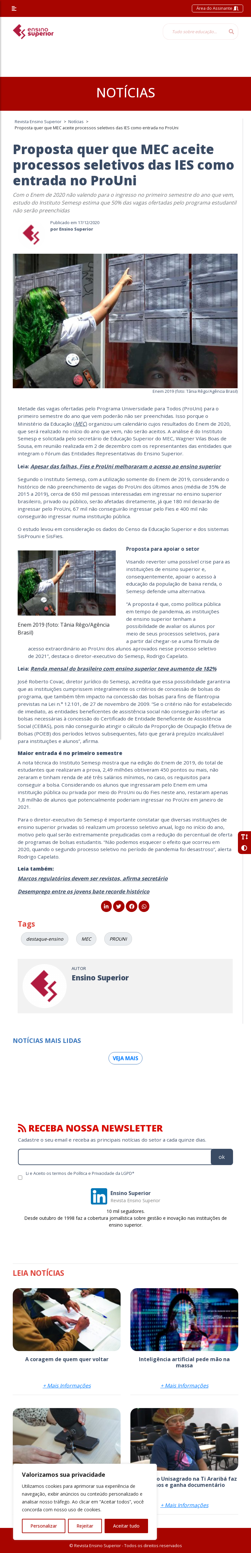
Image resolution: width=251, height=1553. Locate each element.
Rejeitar (84, 1526)
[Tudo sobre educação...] (194, 31)
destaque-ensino (44, 939)
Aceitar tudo (126, 1526)
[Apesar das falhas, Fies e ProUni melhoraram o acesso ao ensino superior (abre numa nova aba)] (125, 466)
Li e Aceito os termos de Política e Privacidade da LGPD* (80, 1173)
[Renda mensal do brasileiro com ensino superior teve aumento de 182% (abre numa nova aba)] (123, 668)
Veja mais (125, 1058)
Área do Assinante (217, 8)
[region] (85, 1502)
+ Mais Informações (67, 1385)
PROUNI (118, 939)
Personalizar (43, 1526)
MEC (80, 423)
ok (222, 1157)
